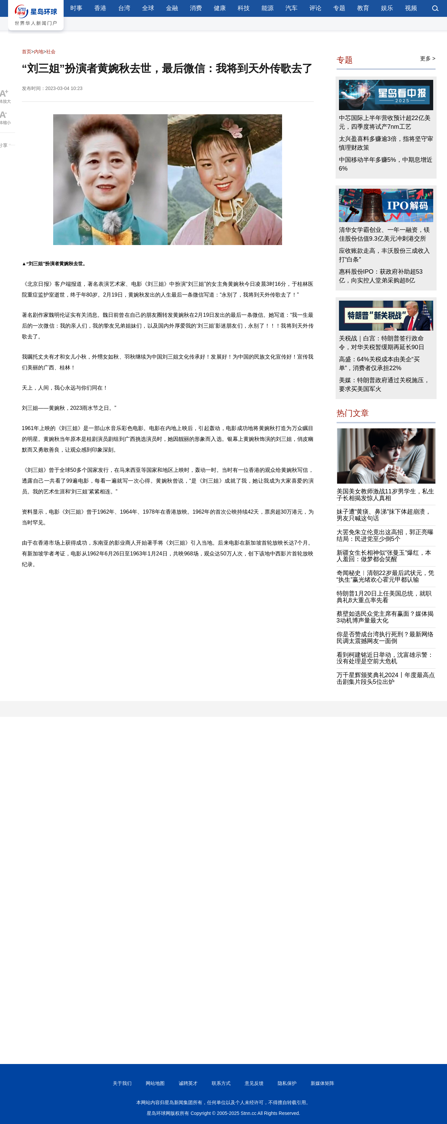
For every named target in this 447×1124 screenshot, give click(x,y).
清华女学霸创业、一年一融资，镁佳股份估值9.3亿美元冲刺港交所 (384, 234)
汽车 (291, 8)
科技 (244, 8)
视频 (411, 8)
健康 (220, 8)
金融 (172, 8)
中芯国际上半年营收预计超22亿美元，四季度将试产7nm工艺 (385, 122)
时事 (76, 8)
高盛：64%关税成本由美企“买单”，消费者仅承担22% (379, 363)
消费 (196, 8)
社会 (51, 51)
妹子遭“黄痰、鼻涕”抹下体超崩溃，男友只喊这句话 (384, 515)
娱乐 (387, 8)
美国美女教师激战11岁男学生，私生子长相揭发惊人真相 (385, 495)
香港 (100, 8)
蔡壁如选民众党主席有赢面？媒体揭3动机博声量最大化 (385, 617)
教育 (363, 8)
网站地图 (155, 1083)
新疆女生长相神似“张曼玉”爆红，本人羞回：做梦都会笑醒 (384, 556)
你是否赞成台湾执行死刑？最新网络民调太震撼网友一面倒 (385, 637)
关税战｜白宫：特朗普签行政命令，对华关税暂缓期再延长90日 (381, 343)
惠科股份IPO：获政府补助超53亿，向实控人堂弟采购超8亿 (381, 276)
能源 (268, 8)
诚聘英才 (188, 1083)
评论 (315, 8)
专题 (339, 8)
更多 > (428, 58)
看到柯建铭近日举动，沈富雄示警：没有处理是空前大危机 (385, 658)
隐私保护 (287, 1083)
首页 (26, 51)
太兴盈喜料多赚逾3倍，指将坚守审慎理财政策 (386, 143)
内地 (38, 51)
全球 (148, 8)
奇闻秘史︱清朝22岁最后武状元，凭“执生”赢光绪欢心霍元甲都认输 (385, 576)
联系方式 (221, 1083)
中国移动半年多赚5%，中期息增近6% (386, 164)
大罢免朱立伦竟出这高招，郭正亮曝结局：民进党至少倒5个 (385, 535)
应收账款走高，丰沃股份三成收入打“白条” (384, 255)
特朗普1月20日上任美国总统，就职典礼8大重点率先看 (384, 597)
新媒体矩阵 (322, 1083)
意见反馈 (254, 1083)
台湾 (124, 8)
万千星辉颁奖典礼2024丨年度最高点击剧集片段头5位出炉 (386, 678)
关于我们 (122, 1083)
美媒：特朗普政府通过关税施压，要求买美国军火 (384, 384)
